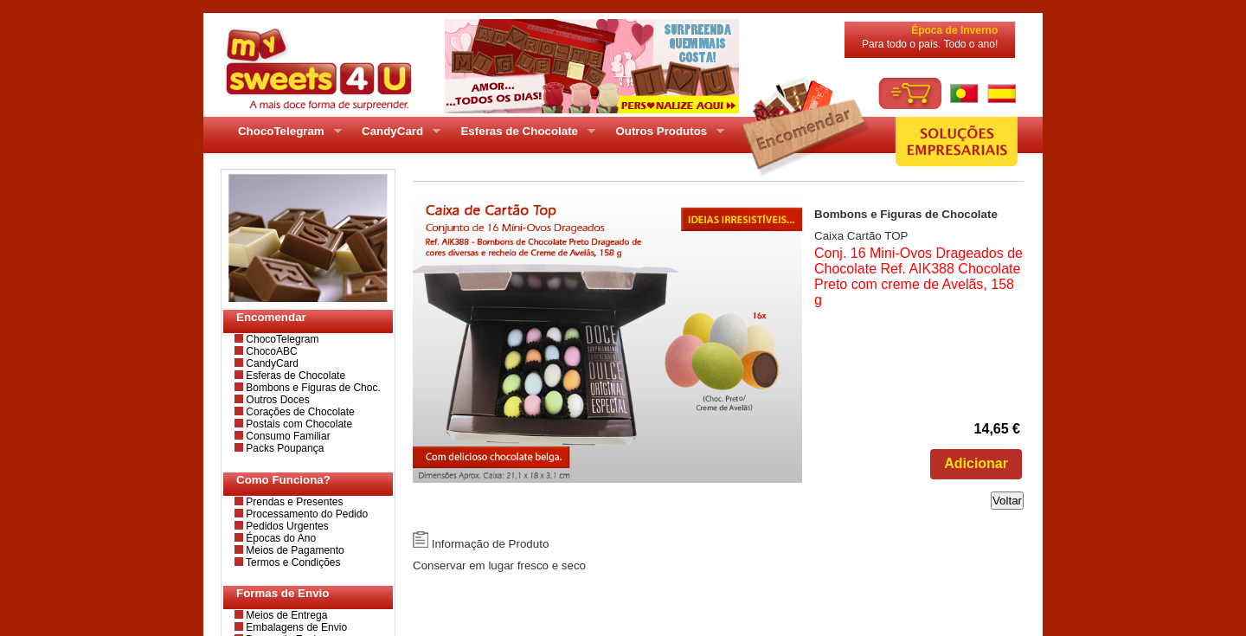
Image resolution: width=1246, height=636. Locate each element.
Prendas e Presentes (293, 502)
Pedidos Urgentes (286, 526)
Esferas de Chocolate (294, 375)
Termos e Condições (292, 562)
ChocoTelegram (280, 339)
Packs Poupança (283, 448)
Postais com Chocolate (297, 424)
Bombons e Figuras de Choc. (312, 388)
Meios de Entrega (285, 615)
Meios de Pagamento (293, 550)
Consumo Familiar (287, 436)
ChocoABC (270, 351)
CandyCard (271, 363)
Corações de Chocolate (299, 412)
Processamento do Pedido (305, 514)
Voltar (1007, 500)
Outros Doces (276, 400)
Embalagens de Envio (295, 627)
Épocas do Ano (279, 538)
